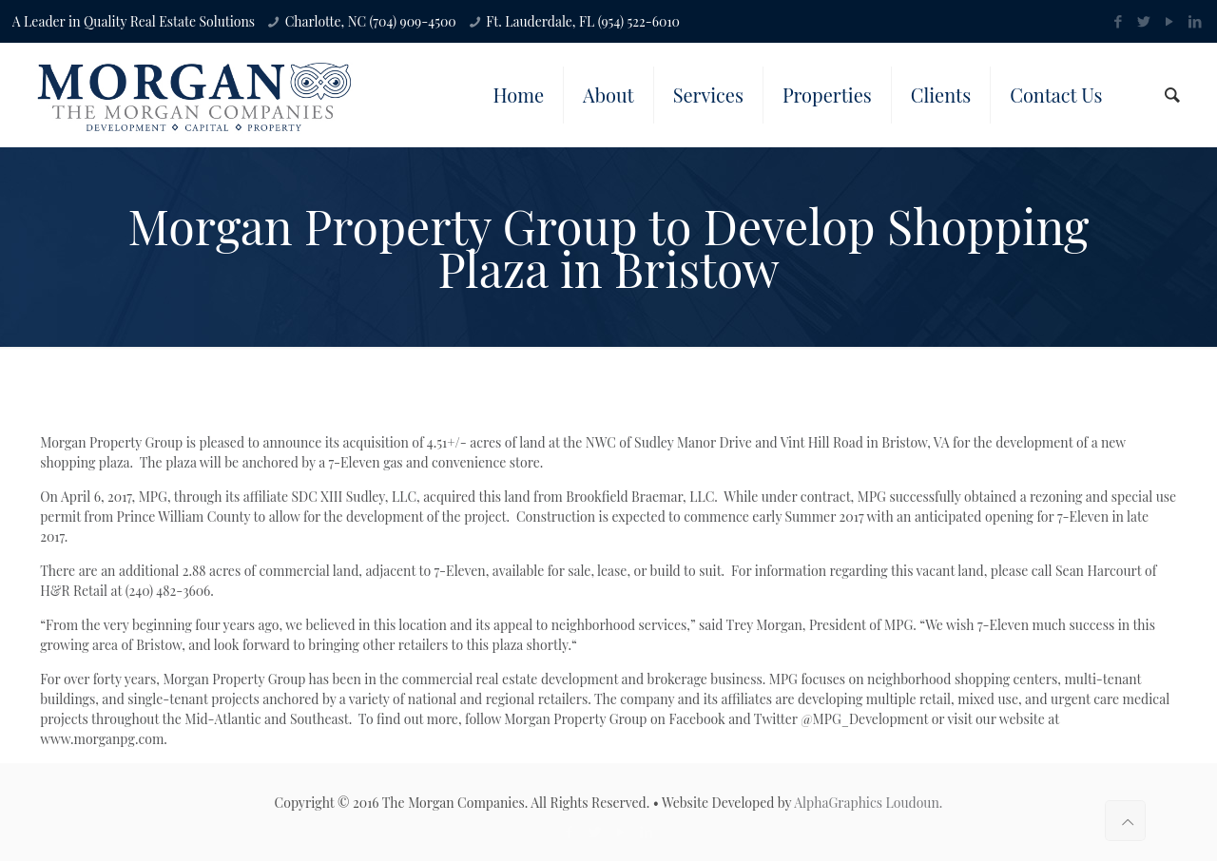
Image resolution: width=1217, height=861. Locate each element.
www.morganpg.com (102, 739)
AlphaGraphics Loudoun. (868, 803)
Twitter (776, 719)
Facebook (696, 719)
